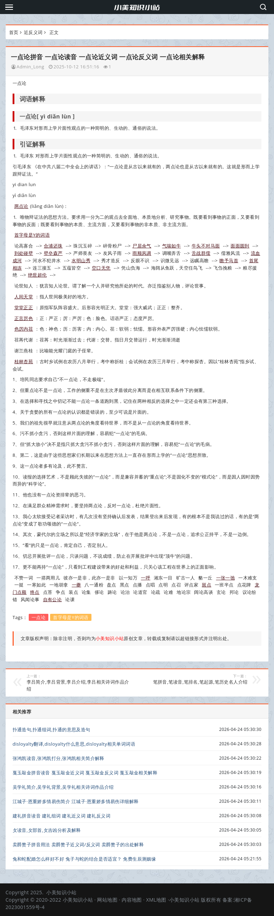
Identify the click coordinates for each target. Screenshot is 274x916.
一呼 (145, 578)
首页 (14, 32)
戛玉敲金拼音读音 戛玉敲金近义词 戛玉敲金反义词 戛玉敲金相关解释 (85, 772)
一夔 (76, 585)
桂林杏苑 (23, 361)
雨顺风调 (141, 253)
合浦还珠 (53, 246)
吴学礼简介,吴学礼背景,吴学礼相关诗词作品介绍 (63, 787)
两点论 (21, 206)
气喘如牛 (171, 246)
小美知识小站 (61, 892)
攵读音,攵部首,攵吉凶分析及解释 (47, 830)
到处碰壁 (23, 253)
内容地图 (132, 899)
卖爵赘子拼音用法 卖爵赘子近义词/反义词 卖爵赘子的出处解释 (78, 844)
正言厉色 (23, 318)
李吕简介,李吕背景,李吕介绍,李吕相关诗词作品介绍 (79, 682)
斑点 (206, 585)
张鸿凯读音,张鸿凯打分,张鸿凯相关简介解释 (58, 758)
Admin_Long (30, 66)
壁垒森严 (53, 253)
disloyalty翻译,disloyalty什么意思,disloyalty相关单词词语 (74, 744)
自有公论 (52, 599)
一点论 (39, 617)
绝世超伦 (37, 275)
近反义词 (33, 32)
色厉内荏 (23, 329)
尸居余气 (141, 246)
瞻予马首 (228, 260)
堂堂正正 (23, 307)
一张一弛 (225, 578)
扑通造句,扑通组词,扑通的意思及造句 (51, 729)
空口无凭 (101, 268)
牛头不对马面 (206, 246)
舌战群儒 (201, 253)
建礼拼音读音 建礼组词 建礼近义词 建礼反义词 (61, 816)
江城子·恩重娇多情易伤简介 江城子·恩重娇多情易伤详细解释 (76, 801)
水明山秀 (80, 260)
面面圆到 (240, 246)
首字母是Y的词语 (32, 235)
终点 (35, 592)
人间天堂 (23, 296)
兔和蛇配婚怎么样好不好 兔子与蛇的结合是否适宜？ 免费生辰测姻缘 (84, 859)
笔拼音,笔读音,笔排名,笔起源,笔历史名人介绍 (195, 679)
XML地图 (156, 899)
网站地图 (107, 899)
